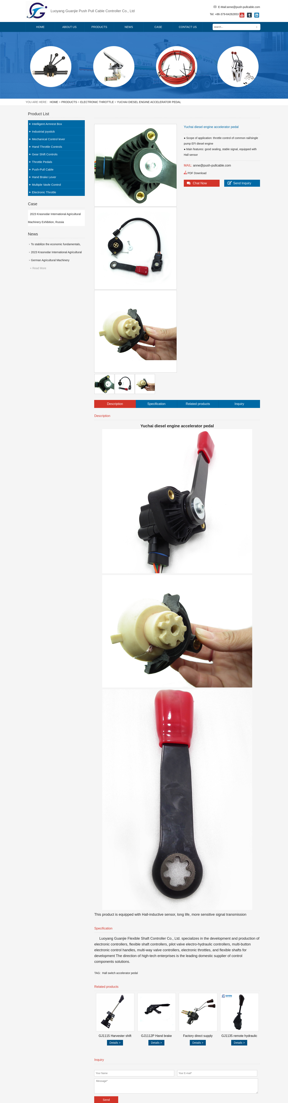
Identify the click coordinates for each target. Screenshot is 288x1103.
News (129, 27)
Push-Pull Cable (43, 169)
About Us (69, 27)
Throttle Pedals (42, 162)
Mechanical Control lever (48, 139)
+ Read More (38, 268)
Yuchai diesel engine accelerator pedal (149, 102)
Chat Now (200, 183)
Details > (115, 1042)
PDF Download (197, 173)
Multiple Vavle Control (46, 184)
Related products (198, 404)
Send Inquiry (242, 183)
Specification (156, 404)
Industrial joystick (43, 131)
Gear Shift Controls (45, 154)
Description (115, 404)
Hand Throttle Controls (47, 146)
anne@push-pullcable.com (243, 7)
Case (158, 27)
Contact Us (188, 27)
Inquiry (239, 404)
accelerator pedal (127, 973)
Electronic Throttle (97, 102)
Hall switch (109, 973)
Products (99, 27)
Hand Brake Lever (44, 177)
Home (40, 27)
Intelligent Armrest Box (47, 124)
